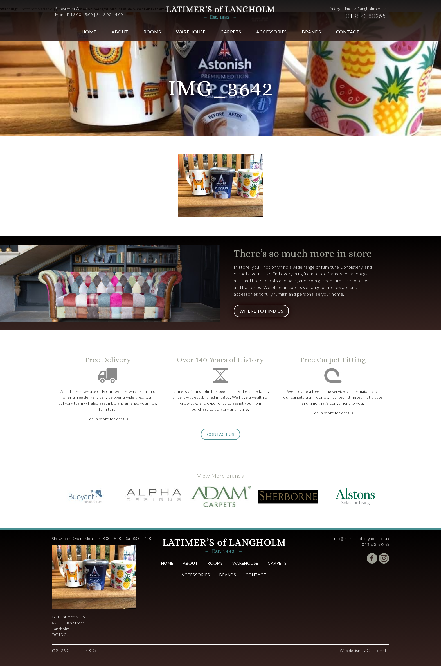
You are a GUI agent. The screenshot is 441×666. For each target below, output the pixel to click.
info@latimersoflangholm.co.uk (358, 8)
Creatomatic (378, 650)
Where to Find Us (261, 310)
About (120, 31)
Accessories (271, 31)
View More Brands (220, 475)
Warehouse (191, 31)
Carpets (230, 31)
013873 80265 (366, 15)
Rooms (152, 31)
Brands (311, 31)
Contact (348, 31)
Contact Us (220, 434)
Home (89, 31)
